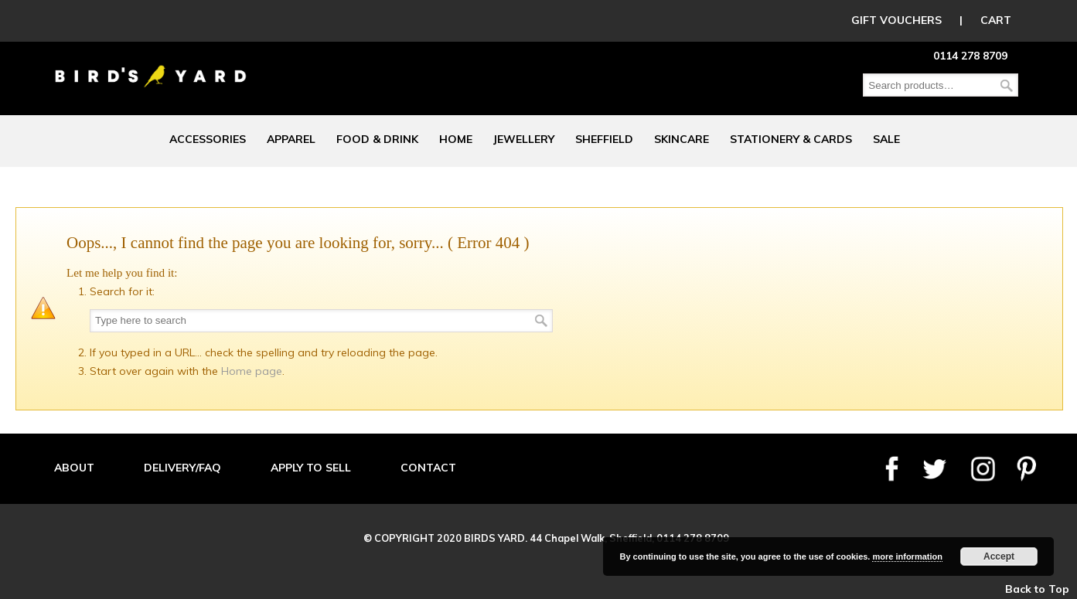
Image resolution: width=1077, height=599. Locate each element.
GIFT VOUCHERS (896, 20)
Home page (251, 371)
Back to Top (1037, 589)
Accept (998, 556)
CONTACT (428, 468)
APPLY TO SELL (311, 468)
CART (995, 20)
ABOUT (74, 468)
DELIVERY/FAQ (182, 468)
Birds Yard (150, 65)
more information (907, 556)
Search (1007, 85)
